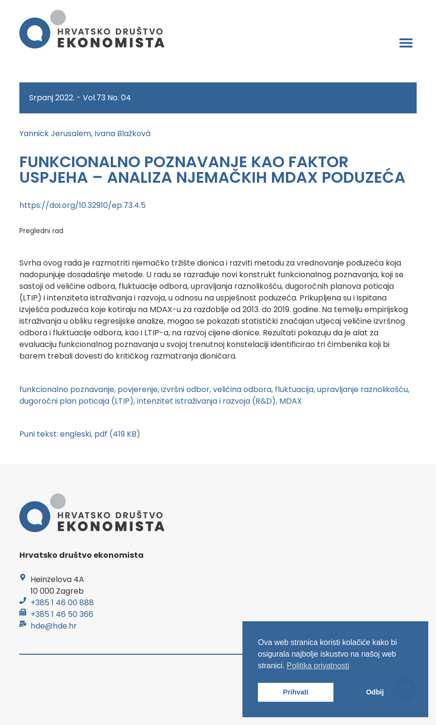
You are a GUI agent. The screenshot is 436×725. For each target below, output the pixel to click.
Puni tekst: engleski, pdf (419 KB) (79, 434)
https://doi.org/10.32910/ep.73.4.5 (82, 205)
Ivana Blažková (122, 133)
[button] (406, 42)
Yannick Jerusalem (55, 133)
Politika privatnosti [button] (318, 666)
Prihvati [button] (296, 692)
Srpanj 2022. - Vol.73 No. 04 (80, 97)
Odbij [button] (375, 692)
